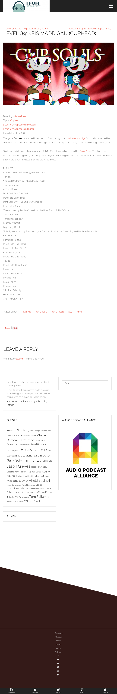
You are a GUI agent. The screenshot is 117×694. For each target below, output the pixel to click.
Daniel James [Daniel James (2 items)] (40, 440)
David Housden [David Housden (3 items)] (38, 444)
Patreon (58, 652)
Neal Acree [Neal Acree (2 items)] (30, 485)
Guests (58, 637)
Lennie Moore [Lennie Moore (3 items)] (42, 476)
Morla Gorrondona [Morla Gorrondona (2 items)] (14, 485)
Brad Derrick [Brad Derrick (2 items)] (46, 431)
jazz (70, 311)
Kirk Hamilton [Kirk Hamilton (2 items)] (21, 476)
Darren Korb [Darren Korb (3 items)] (12, 444)
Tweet (8, 328)
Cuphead (14, 120)
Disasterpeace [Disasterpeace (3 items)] (13, 450)
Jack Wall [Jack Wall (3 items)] (47, 461)
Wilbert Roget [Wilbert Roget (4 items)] (32, 501)
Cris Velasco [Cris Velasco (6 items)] (25, 440)
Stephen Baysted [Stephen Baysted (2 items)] (31, 492)
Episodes (58, 633)
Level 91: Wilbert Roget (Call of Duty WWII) (25, 28)
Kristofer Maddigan (77, 138)
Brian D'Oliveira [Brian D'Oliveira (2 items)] (13, 436)
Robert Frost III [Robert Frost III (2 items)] (40, 488)
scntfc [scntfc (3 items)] (20, 492)
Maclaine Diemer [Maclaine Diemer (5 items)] (17, 480)
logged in (20, 358)
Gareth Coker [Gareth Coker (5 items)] (41, 455)
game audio (41, 311)
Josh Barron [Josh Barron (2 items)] (36, 472)
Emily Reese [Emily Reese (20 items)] (34, 449)
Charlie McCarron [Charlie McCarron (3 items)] (28, 435)
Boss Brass (85, 151)
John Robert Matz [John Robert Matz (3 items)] (23, 471)
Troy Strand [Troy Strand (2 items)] (19, 501)
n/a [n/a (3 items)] (24, 485)
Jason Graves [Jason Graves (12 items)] (18, 466)
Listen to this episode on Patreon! (19, 129)
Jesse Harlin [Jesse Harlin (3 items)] (36, 467)
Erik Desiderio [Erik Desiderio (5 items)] (23, 455)
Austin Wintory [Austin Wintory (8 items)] (18, 430)
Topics (58, 641)
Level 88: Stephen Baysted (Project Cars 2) (91, 28)
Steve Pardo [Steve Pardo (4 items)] (45, 492)
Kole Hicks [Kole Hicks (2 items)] (31, 476)
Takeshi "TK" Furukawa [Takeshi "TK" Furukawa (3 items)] (18, 497)
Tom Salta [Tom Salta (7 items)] (36, 497)
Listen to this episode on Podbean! (19, 124)
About (58, 644)
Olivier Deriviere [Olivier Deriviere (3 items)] (26, 488)
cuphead (27, 311)
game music (58, 311)
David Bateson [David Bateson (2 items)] (25, 444)
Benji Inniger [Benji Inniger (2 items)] (35, 431)
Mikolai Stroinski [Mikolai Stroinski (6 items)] (39, 480)
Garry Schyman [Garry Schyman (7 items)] (18, 460)
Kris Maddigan (20, 116)
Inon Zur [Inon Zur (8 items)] (36, 460)
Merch (58, 648)
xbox (79, 311)
